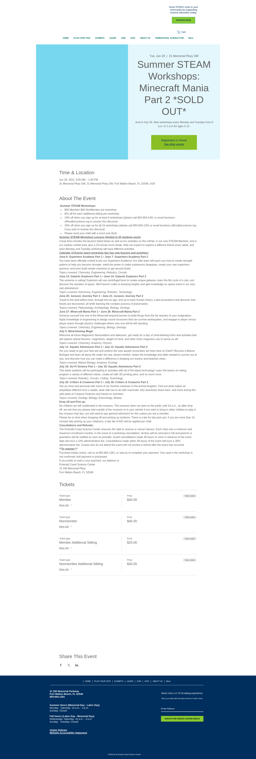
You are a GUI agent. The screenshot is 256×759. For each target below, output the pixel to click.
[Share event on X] (68, 665)
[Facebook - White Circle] (113, 747)
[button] (183, 32)
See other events (174, 144)
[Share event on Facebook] (60, 665)
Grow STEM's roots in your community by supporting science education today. (183, 10)
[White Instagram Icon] (127, 747)
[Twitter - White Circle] (120, 747)
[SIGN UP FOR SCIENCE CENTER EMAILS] (182, 719)
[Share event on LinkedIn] (76, 665)
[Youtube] (135, 747)
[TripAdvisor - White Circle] (142, 747)
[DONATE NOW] (183, 20)
